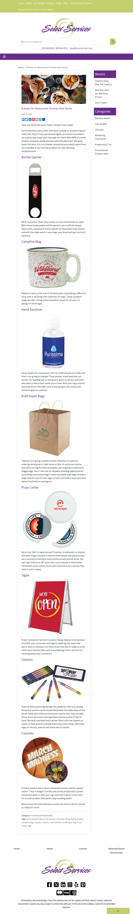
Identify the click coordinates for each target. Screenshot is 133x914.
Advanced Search (116, 848)
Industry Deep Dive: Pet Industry (103, 82)
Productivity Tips (103, 144)
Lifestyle (99, 129)
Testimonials (116, 852)
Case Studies (101, 123)
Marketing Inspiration (100, 137)
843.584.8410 (48, 48)
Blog (58, 3)
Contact (50, 3)
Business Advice (102, 118)
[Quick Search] (63, 41)
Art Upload (39, 3)
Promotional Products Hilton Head (35, 9)
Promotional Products (81, 3)
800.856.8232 (62, 48)
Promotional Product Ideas (41, 815)
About (29, 3)
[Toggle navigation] (4, 57)
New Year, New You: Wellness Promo (102, 93)
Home (21, 3)
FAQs (65, 3)
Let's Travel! (101, 102)
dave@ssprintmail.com (81, 48)
